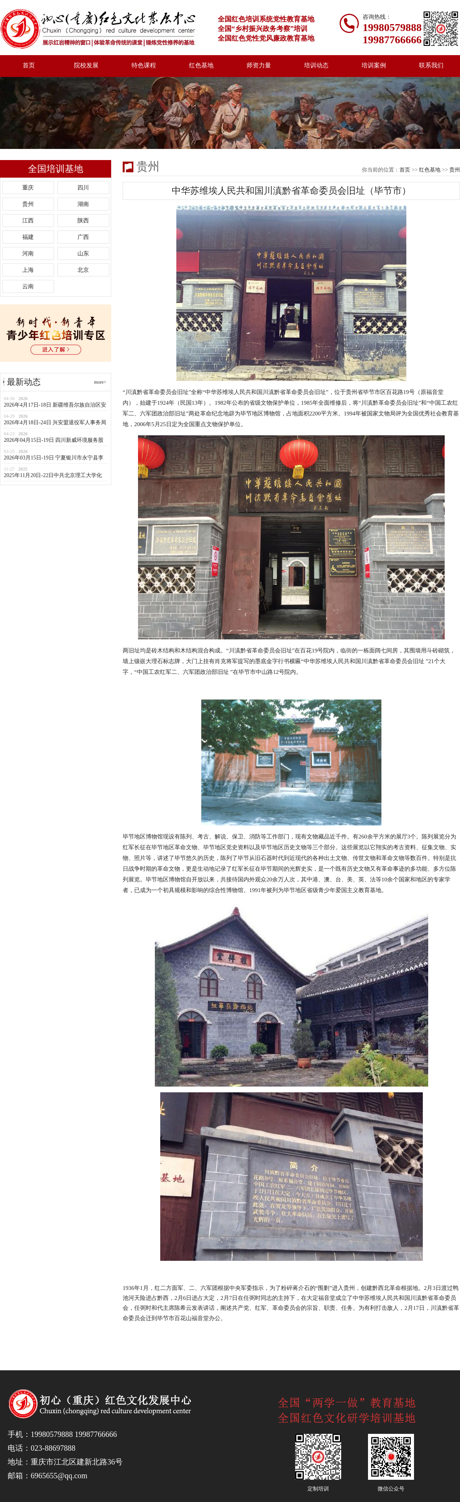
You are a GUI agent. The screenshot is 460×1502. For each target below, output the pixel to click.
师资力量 (258, 65)
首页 (29, 65)
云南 (28, 286)
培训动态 (316, 65)
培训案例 (373, 65)
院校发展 (86, 65)
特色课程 (143, 65)
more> (100, 382)
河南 (28, 253)
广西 (83, 237)
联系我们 (431, 65)
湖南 (83, 204)
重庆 (28, 188)
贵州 (28, 204)
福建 (28, 237)
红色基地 (201, 65)
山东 (83, 253)
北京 (83, 270)
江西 (28, 220)
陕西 (83, 220)
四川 (83, 188)
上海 (28, 270)
